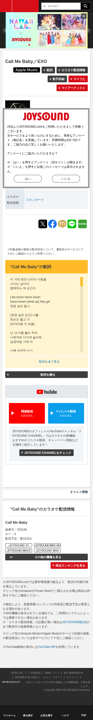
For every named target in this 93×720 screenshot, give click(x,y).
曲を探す (28, 715)
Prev (5, 30)
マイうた (79, 79)
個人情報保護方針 (74, 672)
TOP (83, 715)
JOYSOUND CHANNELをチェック (47, 453)
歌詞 (50, 70)
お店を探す (46, 715)
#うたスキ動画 (66, 413)
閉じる (84, 16)
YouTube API (46, 647)
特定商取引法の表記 (26, 677)
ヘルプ (45, 677)
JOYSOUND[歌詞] (74, 622)
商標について (52, 672)
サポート (57, 677)
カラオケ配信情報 (73, 70)
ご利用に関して (18, 672)
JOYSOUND (25, 6)
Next (88, 30)
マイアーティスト (73, 88)
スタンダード (35, 200)
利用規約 (36, 672)
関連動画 (27, 413)
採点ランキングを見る (70, 565)
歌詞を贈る (47, 374)
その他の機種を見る (47, 557)
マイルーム (9, 715)
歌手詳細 (58, 79)
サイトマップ (73, 677)
